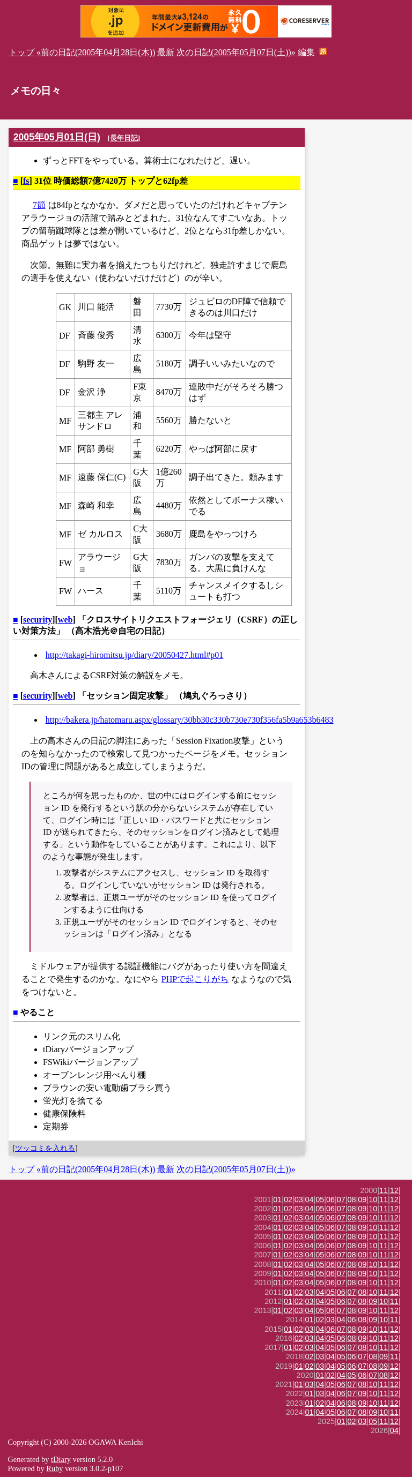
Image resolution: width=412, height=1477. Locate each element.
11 (383, 1190)
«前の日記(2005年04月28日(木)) (95, 52)
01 (277, 1199)
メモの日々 (35, 90)
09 (362, 1199)
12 (394, 1190)
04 (309, 1199)
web (65, 619)
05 (319, 1199)
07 (341, 1199)
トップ (21, 52)
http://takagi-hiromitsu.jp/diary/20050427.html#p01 (135, 654)
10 (373, 1199)
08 (352, 1199)
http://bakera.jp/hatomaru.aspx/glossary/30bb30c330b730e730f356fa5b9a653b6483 (190, 719)
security (37, 619)
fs (26, 180)
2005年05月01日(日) (56, 137)
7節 (39, 204)
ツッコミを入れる (45, 1148)
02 (288, 1199)
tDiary (61, 1459)
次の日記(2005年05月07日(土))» (235, 52)
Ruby (54, 1468)
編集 (306, 52)
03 (299, 1199)
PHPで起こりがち (195, 979)
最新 (165, 52)
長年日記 (124, 138)
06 (330, 1199)
